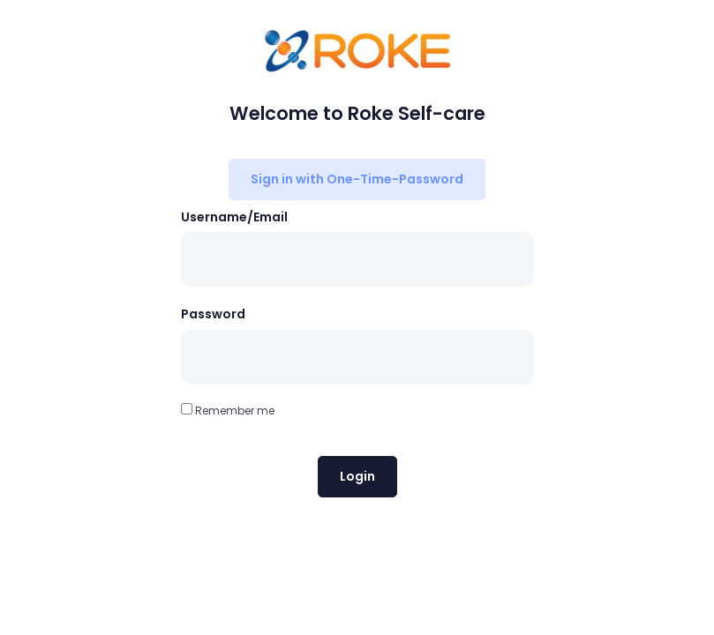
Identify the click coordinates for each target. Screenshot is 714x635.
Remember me (227, 410)
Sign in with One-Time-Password (357, 179)
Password (213, 314)
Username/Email (234, 217)
